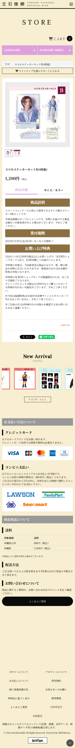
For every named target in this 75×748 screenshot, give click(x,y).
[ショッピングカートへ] (60, 38)
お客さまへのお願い (56, 663)
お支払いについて (18, 654)
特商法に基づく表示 (19, 672)
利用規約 (56, 654)
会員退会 (37, 689)
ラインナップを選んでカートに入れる (37, 71)
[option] (25, 378)
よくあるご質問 (37, 601)
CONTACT (56, 680)
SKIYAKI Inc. (64, 706)
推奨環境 (56, 672)
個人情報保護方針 (18, 663)
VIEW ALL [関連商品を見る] (37, 399)
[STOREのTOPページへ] (7, 64)
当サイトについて (18, 645)
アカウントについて (56, 645)
